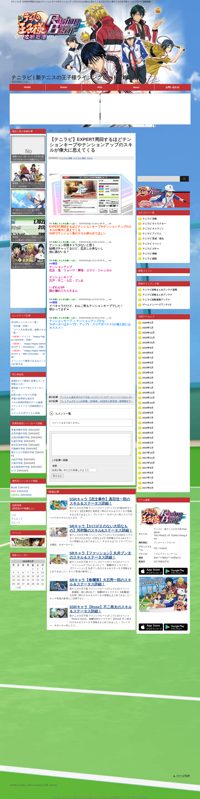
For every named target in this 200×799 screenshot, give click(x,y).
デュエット (17, 518)
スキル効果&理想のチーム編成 (27, 402)
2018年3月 (147, 437)
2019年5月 (147, 367)
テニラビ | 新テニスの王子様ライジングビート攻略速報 (74, 77)
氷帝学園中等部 (19, 433)
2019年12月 (148, 332)
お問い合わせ (172, 87)
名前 (54, 470)
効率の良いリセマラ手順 (24, 394)
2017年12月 (148, 452)
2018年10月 (148, 402)
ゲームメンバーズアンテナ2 (156, 304)
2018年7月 (147, 417)
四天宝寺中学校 (19, 445)
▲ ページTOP (181, 775)
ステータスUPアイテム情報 (25, 413)
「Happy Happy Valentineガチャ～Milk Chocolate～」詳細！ (28, 353)
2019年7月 (147, 357)
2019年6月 (147, 362)
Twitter (63, 87)
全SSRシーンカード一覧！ (25, 322)
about (136, 87)
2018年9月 (147, 407)
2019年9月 (147, 347)
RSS (100, 87)
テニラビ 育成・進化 (153, 238)
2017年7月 (147, 477)
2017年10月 (148, 462)
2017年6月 (147, 483)
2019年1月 (147, 387)
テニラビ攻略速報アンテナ (156, 299)
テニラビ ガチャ (150, 248)
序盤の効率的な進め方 (22, 398)
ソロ (13, 515)
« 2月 (18, 587)
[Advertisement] (28, 285)
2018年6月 (147, 422)
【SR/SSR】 (20, 487)
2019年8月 (147, 352)
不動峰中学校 (18, 448)
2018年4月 (147, 432)
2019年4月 (147, 372)
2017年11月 (148, 457)
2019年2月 (147, 382)
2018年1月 (147, 447)
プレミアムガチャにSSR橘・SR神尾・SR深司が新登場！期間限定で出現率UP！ (101, 401)
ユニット (15, 522)
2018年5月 (147, 427)
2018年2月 (147, 442)
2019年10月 (148, 342)
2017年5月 (147, 488)
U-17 (13, 470)
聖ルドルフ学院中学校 (22, 452)
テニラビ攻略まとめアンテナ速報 (159, 289)
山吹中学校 (17, 459)
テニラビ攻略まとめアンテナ (157, 294)
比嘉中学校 (17, 441)
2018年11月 (148, 397)
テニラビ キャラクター (154, 223)
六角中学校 (17, 463)
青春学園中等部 (19, 429)
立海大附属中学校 (20, 437)
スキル (90, 158)
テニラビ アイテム (152, 233)
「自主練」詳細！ (20, 326)
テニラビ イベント (152, 243)
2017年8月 (147, 472)
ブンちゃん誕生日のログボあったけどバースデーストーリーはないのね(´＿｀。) (101, 397)
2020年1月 (147, 327)
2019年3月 (147, 377)
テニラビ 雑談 (79, 158)
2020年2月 (147, 322)
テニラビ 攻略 (66, 158)
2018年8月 (147, 412)
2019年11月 (148, 337)
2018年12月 (148, 392)
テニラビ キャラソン (153, 228)
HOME (27, 87)
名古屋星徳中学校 (20, 467)
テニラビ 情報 (149, 253)
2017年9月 (147, 467)
